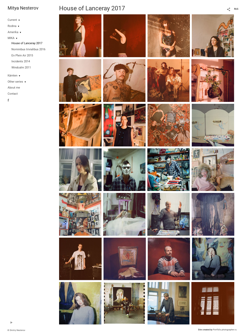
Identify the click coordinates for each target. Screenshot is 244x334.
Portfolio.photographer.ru (225, 329)
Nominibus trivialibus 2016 (28, 49)
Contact (13, 93)
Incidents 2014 (20, 61)
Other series (15, 81)
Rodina (12, 26)
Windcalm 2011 (21, 67)
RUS (236, 9)
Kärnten (12, 75)
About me (14, 87)
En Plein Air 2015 (22, 55)
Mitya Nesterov (23, 8)
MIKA (11, 38)
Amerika (13, 32)
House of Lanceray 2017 (26, 43)
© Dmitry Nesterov (16, 330)
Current (12, 20)
